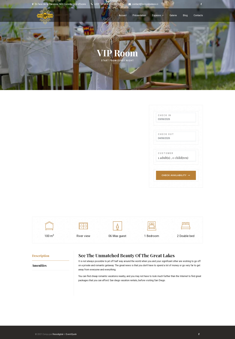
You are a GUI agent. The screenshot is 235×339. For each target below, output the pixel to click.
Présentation (139, 15)
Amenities (39, 265)
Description (40, 256)
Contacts (198, 15)
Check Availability (174, 175)
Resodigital (58, 334)
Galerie (173, 15)
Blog (185, 15)
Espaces (156, 15)
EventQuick (71, 334)
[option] (88, 153)
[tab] (50, 256)
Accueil (122, 15)
